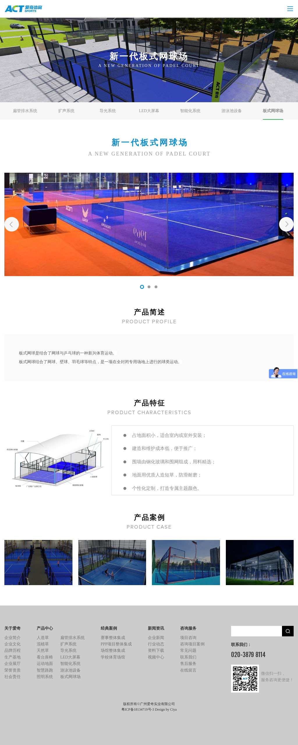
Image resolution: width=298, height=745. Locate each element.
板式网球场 (273, 111)
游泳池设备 (231, 111)
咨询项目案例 (192, 644)
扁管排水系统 (25, 111)
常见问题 (188, 650)
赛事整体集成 (113, 637)
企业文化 (12, 644)
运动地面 (45, 663)
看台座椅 (45, 657)
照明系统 (45, 677)
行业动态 (156, 644)
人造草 (43, 637)
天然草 (43, 650)
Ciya (173, 709)
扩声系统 (66, 111)
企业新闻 (156, 637)
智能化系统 (190, 111)
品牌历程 (12, 650)
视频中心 (156, 657)
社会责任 (12, 677)
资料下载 (156, 650)
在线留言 (188, 670)
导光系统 (108, 111)
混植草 (43, 644)
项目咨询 (188, 637)
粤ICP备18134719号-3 (137, 709)
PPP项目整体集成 (116, 644)
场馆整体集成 (113, 650)
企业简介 (12, 637)
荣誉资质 (12, 670)
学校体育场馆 (113, 657)
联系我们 (188, 657)
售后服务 (188, 663)
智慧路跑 (45, 670)
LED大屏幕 (149, 111)
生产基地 (12, 657)
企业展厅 (12, 663)
